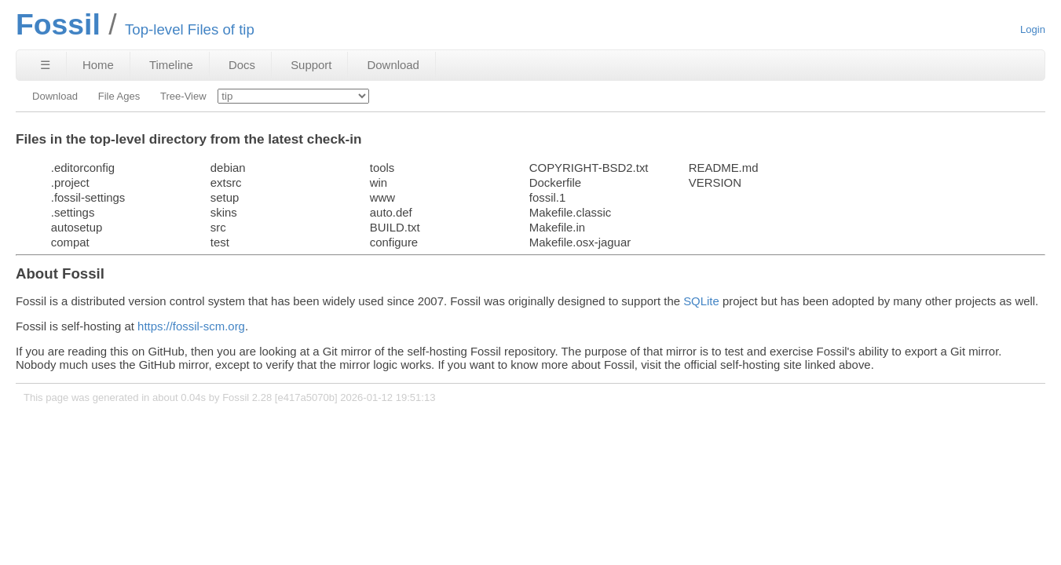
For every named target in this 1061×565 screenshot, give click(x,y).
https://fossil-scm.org (191, 326)
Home (98, 64)
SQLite (701, 301)
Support (311, 64)
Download (393, 64)
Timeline (171, 64)
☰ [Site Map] (45, 64)
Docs (242, 64)
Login (1032, 29)
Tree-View (183, 96)
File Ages (119, 96)
